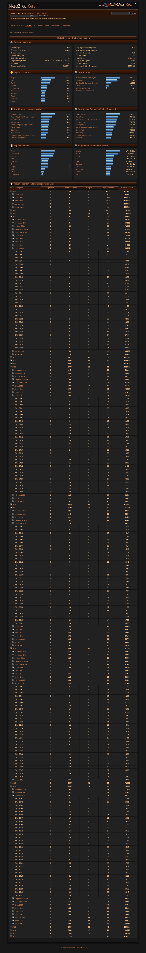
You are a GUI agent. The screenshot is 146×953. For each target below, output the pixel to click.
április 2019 (19, 395)
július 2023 (19, 236)
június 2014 (19, 908)
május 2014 (19, 911)
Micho (13, 91)
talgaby (13, 78)
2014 (14, 786)
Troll (12, 164)
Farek (13, 83)
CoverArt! (79, 138)
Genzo (13, 101)
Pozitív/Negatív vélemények (86, 78)
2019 (14, 367)
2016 (14, 649)
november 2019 (20, 373)
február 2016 (19, 683)
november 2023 (20, 223)
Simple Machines (82, 947)
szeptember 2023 (21, 229)
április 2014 (19, 914)
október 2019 (20, 376)
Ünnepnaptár (16, 127)
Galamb (14, 99)
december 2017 (20, 511)
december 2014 (20, 789)
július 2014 (19, 905)
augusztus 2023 (21, 232)
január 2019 (19, 501)
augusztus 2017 (21, 523)
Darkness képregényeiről (85, 91)
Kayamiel (79, 164)
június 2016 (19, 671)
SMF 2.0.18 (64, 947)
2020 (14, 364)
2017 (14, 508)
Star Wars (14, 130)
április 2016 (19, 677)
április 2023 (19, 245)
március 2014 (20, 918)
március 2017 (20, 639)
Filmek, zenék (16, 114)
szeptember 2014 (21, 899)
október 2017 (20, 517)
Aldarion (14, 93)
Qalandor (131, 58)
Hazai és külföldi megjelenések (87, 83)
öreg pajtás (15, 154)
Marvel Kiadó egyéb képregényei (23, 135)
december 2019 (20, 370)
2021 (14, 361)
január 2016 (19, 780)
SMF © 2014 (72, 947)
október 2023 (20, 226)
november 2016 (20, 655)
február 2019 (19, 498)
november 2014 (20, 793)
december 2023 (20, 220)
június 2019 (19, 389)
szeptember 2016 (21, 661)
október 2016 (20, 658)
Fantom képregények (18, 138)
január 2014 (19, 924)
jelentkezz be (32, 13)
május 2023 (19, 242)
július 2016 (19, 668)
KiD (77, 159)
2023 (14, 217)
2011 (14, 933)
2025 (14, 210)
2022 (14, 357)
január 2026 (19, 207)
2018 (14, 505)
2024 (14, 213)
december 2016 (20, 652)
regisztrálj (44, 13)
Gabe (13, 169)
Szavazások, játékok (83, 88)
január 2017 (19, 645)
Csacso (14, 161)
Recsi (13, 96)
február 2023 (19, 351)
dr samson (15, 88)
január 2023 (19, 354)
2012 (14, 930)
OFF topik (79, 80)
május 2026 (19, 194)
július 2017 (19, 627)
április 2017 (19, 636)
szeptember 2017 (21, 520)
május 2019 (19, 392)
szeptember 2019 (21, 380)
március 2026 (20, 201)
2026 (14, 191)
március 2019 (20, 495)
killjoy (13, 172)
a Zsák (78, 86)
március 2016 (20, 680)
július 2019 (19, 386)
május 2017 (19, 633)
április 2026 (19, 198)
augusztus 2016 (21, 664)
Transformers (16, 119)
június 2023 (19, 239)
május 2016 (19, 674)
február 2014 (19, 921)
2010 (14, 936)
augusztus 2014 (21, 902)
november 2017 (20, 514)
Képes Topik (15, 133)
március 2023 (20, 248)
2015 (14, 783)
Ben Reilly (79, 169)
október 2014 (20, 796)
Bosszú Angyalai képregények (22, 125)
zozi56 (13, 86)
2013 (14, 927)
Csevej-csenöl (16, 122)
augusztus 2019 (21, 383)
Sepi (12, 80)
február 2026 (19, 204)
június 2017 (19, 630)
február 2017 (19, 642)
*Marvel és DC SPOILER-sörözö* (23, 117)
